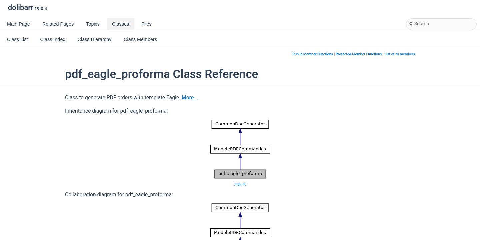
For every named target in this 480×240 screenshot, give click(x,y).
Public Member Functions (312, 54)
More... (190, 98)
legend (240, 184)
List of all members (399, 54)
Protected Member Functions (359, 54)
